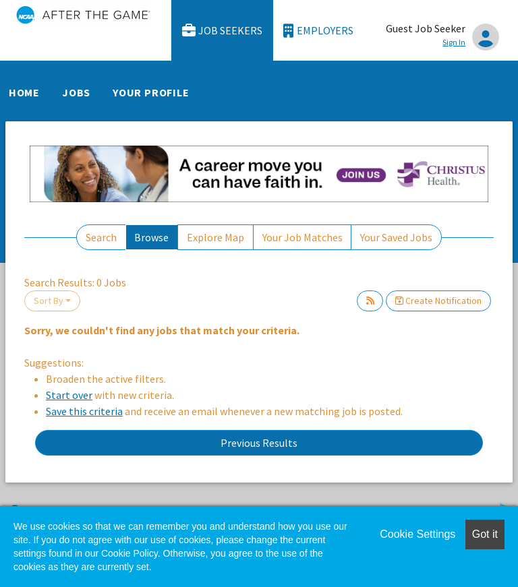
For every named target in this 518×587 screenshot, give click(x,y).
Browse (151, 237)
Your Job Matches (302, 237)
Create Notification (438, 301)
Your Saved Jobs (396, 237)
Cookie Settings (417, 534)
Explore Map (215, 237)
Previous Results (259, 443)
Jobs (76, 92)
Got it (485, 534)
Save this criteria (84, 411)
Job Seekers (222, 30)
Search (101, 237)
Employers (318, 30)
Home (24, 92)
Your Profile (151, 92)
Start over (69, 395)
